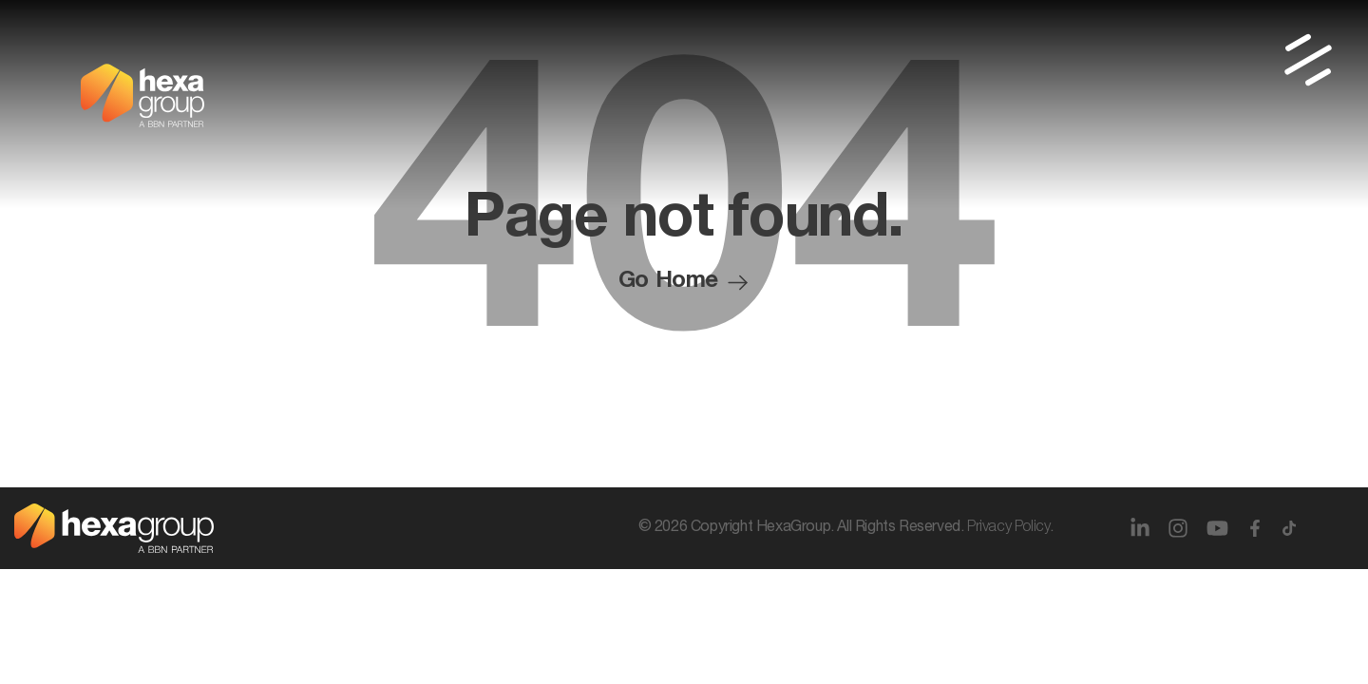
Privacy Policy (1008, 528)
